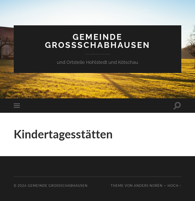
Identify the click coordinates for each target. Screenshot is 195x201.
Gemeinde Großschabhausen (97, 41)
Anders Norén (148, 186)
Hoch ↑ (174, 186)
